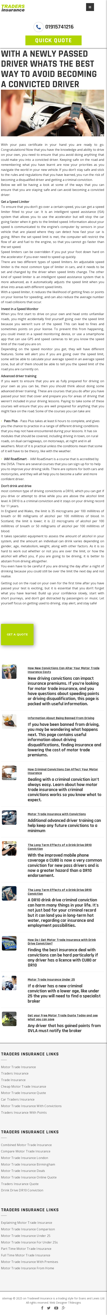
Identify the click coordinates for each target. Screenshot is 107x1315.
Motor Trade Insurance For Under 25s (29, 1242)
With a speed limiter (15, 292)
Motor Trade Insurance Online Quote (29, 1177)
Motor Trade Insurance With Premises (29, 1262)
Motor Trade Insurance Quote (23, 1093)
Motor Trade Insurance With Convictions (31, 1106)
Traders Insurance (14, 1073)
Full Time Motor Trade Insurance (25, 1255)
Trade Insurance (13, 1080)
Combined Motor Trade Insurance (26, 1145)
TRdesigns (74, 1302)
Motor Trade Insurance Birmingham (28, 1164)
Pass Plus (27, 421)
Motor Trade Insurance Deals (23, 1171)
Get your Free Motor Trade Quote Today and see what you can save (63, 1017)
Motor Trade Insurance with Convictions (57, 814)
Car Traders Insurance (18, 1099)
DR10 (69, 491)
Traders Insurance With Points (24, 1112)
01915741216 (59, 26)
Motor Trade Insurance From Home (27, 1268)
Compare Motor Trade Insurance (25, 1151)
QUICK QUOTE (53, 40)
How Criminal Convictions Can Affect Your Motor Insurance (63, 771)
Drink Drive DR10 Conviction (22, 1190)
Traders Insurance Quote (20, 1184)
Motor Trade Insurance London (24, 1158)
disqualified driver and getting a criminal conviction (55, 180)
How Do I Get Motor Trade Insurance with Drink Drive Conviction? (62, 942)
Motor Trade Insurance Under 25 (51, 979)
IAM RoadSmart (41, 459)
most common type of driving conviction (30, 491)
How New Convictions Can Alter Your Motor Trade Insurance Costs (63, 670)
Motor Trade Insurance (18, 1067)
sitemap (7, 1298)
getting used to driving (43, 603)
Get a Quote (17, 634)
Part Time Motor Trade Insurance (26, 1249)
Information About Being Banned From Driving (61, 718)
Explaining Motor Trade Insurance (26, 1223)
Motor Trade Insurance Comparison (28, 1229)
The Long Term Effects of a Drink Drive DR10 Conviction (60, 847)
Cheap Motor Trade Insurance (23, 1086)
